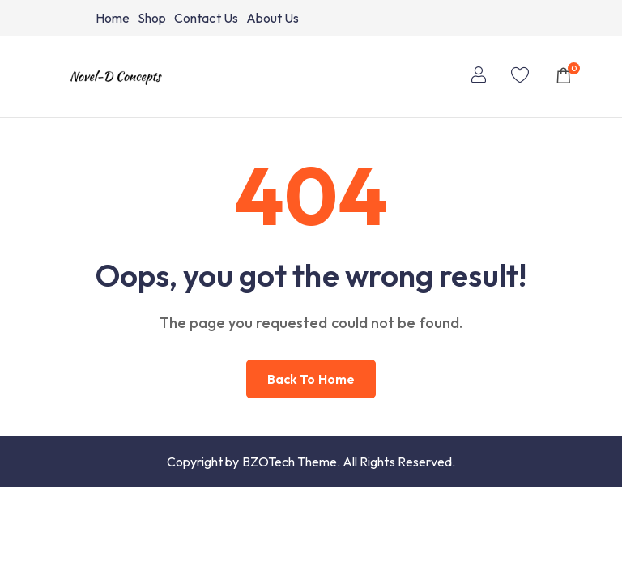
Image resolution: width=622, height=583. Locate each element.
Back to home (310, 379)
